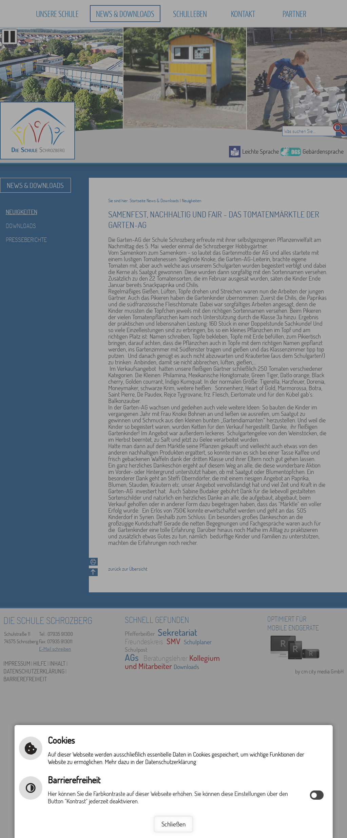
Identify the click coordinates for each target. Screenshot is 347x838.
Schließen (173, 824)
